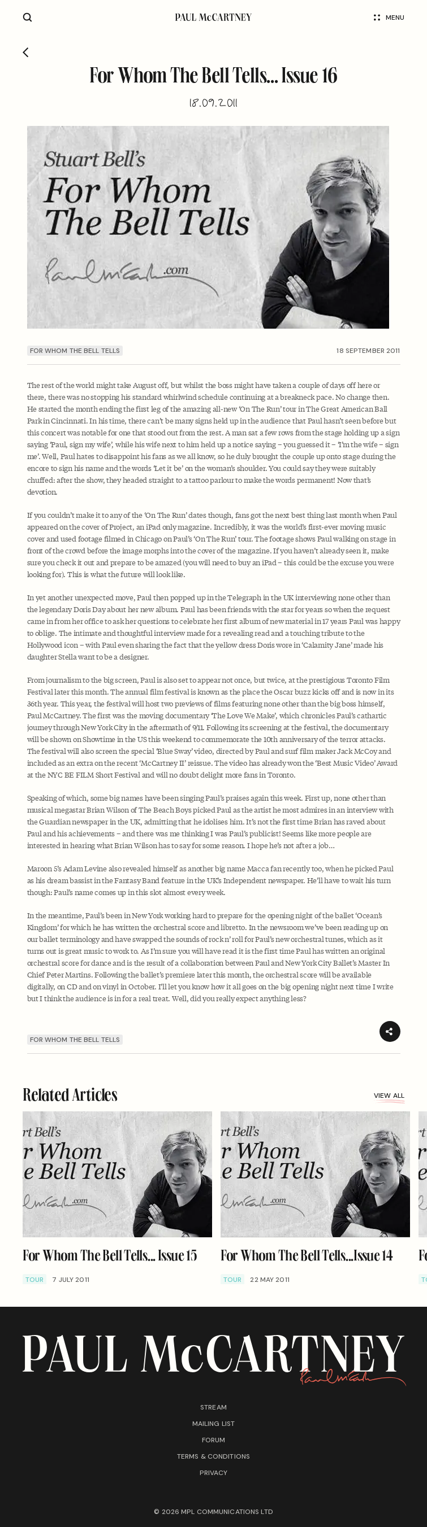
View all (389, 1097)
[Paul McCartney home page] (213, 17)
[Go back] (25, 52)
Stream (213, 1407)
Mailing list (213, 1423)
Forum (214, 1440)
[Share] (389, 1031)
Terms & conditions (213, 1456)
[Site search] (27, 17)
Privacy (214, 1472)
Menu (389, 17)
